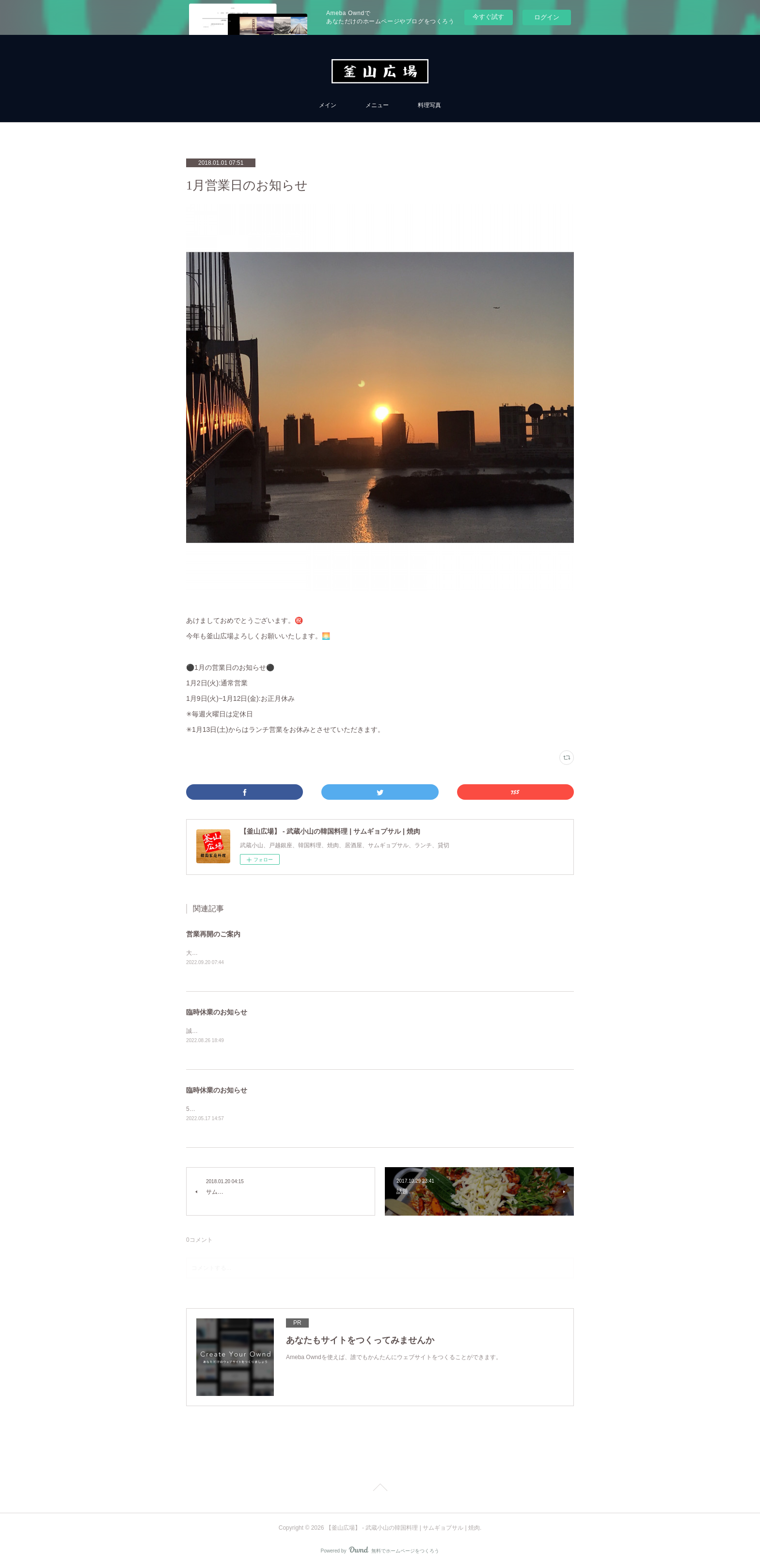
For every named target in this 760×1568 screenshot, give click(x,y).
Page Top (380, 1489)
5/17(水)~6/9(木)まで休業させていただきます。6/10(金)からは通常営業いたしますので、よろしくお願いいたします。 (339, 1109)
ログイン (546, 17)
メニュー (377, 105)
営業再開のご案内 (213, 934)
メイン (327, 105)
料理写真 (429, 105)
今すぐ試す (488, 16)
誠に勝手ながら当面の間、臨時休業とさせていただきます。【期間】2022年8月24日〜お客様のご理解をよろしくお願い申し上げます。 (363, 1031)
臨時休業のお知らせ (216, 1013)
